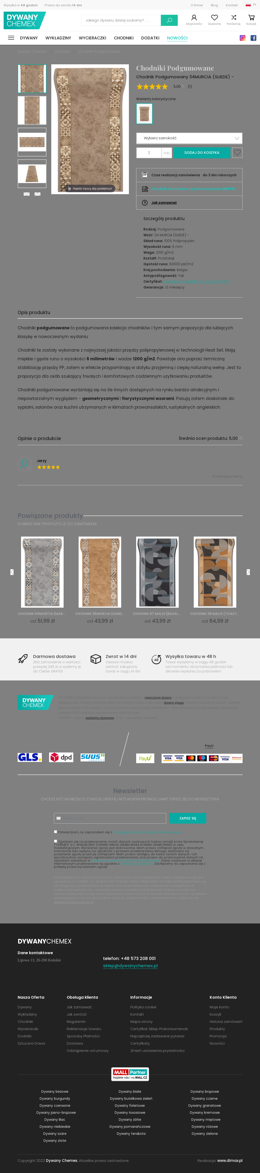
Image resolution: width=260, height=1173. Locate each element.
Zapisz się (187, 818)
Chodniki (124, 38)
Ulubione (214, 24)
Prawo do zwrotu (63, 5)
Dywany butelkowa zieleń (131, 1098)
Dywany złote (55, 1140)
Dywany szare (55, 1133)
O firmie (197, 5)
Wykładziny (58, 38)
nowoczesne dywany (158, 697)
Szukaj (169, 20)
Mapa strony (141, 1021)
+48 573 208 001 (138, 958)
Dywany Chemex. (62, 1160)
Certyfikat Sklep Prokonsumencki (159, 1028)
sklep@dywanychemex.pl (74, 902)
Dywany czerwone (55, 1105)
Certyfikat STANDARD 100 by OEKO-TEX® (196, 281)
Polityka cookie (143, 1007)
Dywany (29, 38)
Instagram (242, 38)
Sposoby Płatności (83, 1036)
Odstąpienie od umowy (88, 1050)
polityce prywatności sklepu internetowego (125, 860)
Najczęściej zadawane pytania (157, 1036)
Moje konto (194, 24)
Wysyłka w (21, 5)
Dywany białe (130, 1091)
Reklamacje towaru (84, 1028)
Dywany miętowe (206, 1119)
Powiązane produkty (50, 515)
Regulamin (76, 1021)
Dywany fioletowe (130, 1105)
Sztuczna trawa (31, 1043)
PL (254, 4)
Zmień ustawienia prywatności (157, 1050)
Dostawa (75, 1043)
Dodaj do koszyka (202, 152)
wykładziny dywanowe (100, 717)
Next (26, 194)
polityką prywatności (136, 863)
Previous (37, 194)
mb (167, 152)
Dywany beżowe (54, 1091)
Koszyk (251, 24)
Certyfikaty (140, 1043)
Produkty (217, 1028)
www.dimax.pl (230, 1160)
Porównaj (233, 24)
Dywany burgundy (55, 1098)
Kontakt (232, 5)
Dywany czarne (205, 1098)
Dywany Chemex (25, 20)
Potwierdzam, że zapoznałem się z (117, 832)
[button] (189, 138)
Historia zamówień (226, 1021)
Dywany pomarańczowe (130, 1126)
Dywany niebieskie (55, 1126)
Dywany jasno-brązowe (56, 1112)
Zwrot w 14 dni (121, 656)
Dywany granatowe (204, 1105)
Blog (214, 5)
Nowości (177, 38)
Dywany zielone (205, 1133)
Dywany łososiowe (130, 1112)
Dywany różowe (205, 1126)
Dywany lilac (55, 1119)
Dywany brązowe (205, 1091)
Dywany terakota (131, 1133)
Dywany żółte (130, 1119)
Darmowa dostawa (54, 656)
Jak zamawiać (164, 202)
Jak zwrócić (77, 1014)
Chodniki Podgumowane (99, 51)
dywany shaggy (174, 702)
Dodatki (150, 38)
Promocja (218, 1036)
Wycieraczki (92, 38)
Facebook (253, 38)
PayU (209, 745)
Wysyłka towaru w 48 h (190, 656)
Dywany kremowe (205, 1112)
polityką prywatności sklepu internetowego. (147, 832)
